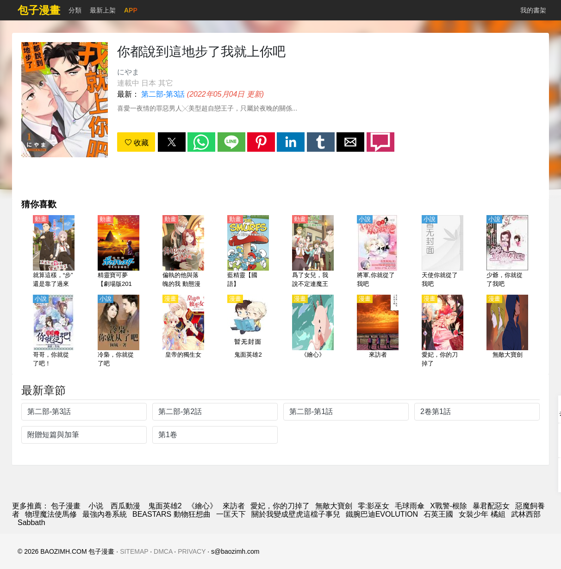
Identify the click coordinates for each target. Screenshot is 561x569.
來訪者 (234, 506)
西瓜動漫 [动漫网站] (125, 506)
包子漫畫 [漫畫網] (66, 506)
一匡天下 (231, 514)
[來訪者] (378, 332)
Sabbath (31, 522)
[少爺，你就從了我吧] (507, 252)
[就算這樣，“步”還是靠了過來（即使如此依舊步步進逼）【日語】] (54, 252)
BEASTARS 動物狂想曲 (171, 514)
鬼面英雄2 (165, 506)
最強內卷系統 (104, 514)
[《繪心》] (313, 332)
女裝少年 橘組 (482, 514)
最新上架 (103, 10)
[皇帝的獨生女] (183, 332)
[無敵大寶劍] (507, 332)
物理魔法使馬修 (51, 514)
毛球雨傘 (409, 506)
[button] (172, 142)
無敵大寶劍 (333, 506)
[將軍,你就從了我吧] (378, 252)
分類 (75, 10)
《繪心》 (202, 506)
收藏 (137, 143)
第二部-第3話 (163, 94)
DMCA (163, 551)
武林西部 (526, 514)
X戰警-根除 (448, 506)
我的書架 (533, 10)
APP (130, 10)
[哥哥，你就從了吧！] (54, 332)
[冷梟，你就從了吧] (118, 332)
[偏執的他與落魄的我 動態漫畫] (183, 252)
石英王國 (438, 514)
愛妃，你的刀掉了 (280, 506)
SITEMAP (134, 551)
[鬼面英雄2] (248, 332)
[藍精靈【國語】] (248, 252)
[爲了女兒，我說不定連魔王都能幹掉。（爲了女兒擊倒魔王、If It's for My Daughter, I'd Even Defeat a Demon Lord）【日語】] (313, 252)
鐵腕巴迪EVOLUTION (382, 514)
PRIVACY (192, 551)
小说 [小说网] (95, 506)
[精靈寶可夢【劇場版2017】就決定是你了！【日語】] (118, 252)
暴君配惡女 (491, 506)
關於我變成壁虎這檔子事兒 (295, 514)
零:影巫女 (373, 506)
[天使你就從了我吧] (442, 252)
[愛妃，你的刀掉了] (442, 332)
